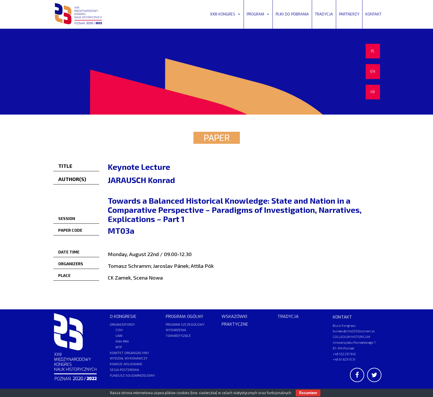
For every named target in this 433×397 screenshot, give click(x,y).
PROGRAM (258, 14)
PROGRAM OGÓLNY (184, 316)
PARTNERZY (349, 14)
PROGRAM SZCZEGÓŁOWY (185, 325)
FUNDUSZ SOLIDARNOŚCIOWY (132, 376)
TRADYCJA (324, 14)
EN (372, 71)
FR (373, 92)
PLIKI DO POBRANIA (292, 14)
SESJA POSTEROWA (124, 370)
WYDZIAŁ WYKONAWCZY (129, 358)
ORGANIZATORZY (122, 325)
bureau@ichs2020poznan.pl (354, 331)
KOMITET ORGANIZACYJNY (129, 353)
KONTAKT (373, 14)
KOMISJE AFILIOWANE (126, 364)
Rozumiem (308, 393)
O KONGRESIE (123, 316)
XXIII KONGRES (225, 14)
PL (373, 51)
